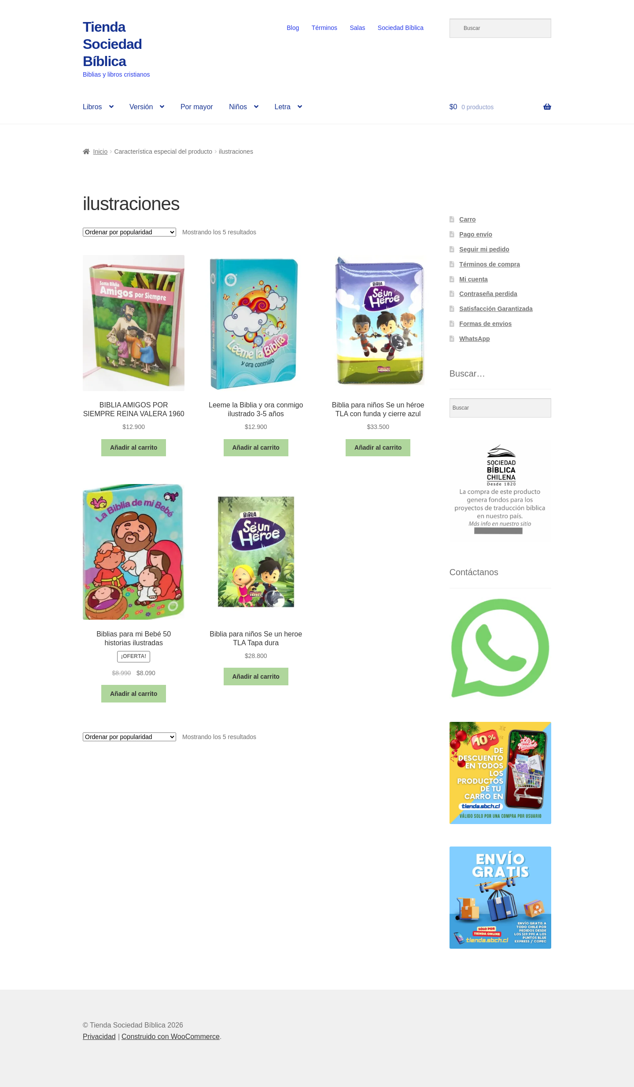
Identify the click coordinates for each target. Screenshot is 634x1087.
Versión (141, 107)
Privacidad (99, 1036)
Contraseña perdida (488, 293)
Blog (293, 27)
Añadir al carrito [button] (133, 447)
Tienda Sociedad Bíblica (112, 44)
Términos (324, 27)
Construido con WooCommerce (171, 1036)
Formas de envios (485, 323)
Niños (238, 107)
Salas (357, 27)
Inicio (100, 151)
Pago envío (475, 234)
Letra (282, 107)
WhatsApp (474, 338)
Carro (467, 219)
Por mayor (197, 107)
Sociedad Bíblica (401, 27)
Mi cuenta (473, 279)
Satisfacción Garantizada (496, 308)
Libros (92, 107)
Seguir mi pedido (484, 249)
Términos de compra (489, 264)
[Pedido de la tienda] (129, 232)
